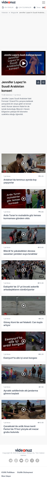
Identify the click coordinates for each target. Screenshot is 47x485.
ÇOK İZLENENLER (25, 7)
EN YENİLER (9, 7)
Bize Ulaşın (6, 476)
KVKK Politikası (8, 472)
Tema (38, 7)
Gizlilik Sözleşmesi (25, 472)
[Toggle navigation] (43, 2)
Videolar (5, 12)
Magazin (14, 12)
